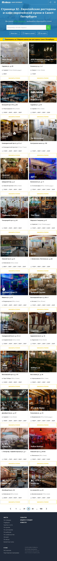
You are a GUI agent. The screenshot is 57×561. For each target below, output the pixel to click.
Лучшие (6, 537)
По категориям (8, 530)
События (23, 517)
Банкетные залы (9, 542)
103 (41, 509)
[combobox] (28, 27)
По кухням (7, 527)
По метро (6, 539)
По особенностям (9, 534)
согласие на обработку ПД (33, 552)
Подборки (7, 522)
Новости (23, 522)
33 (32, 509)
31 (24, 509)
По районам (7, 532)
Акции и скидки (26, 520)
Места (6, 517)
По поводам (7, 520)
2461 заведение (20, 21)
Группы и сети (8, 525)
